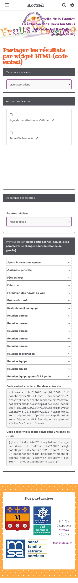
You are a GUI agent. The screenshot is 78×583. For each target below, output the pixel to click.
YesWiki (64, 530)
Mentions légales (62, 543)
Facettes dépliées (17, 213)
